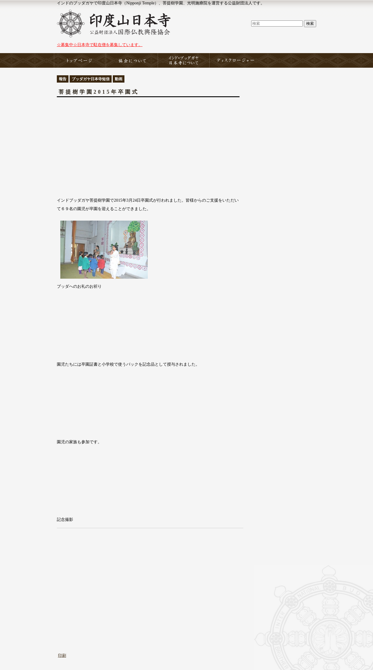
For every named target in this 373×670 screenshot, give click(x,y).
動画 (118, 79)
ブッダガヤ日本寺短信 (91, 79)
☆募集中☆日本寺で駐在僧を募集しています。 (99, 44)
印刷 (62, 655)
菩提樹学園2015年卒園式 (99, 92)
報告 (62, 79)
